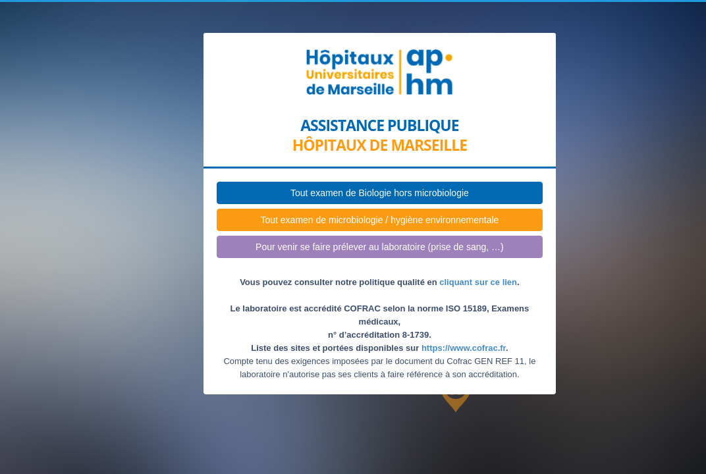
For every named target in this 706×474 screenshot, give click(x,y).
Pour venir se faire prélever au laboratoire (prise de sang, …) (380, 247)
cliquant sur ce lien (478, 282)
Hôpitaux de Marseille (380, 145)
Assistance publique (379, 125)
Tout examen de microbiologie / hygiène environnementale (379, 220)
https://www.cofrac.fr (463, 348)
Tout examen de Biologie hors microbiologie (379, 193)
